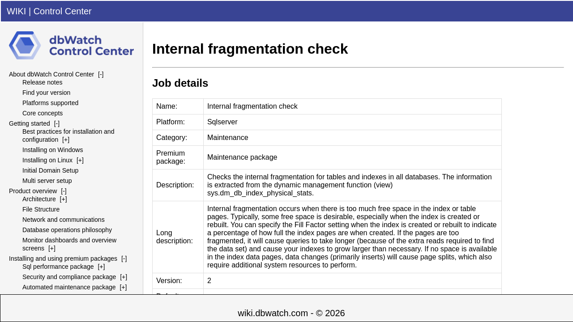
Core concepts (42, 113)
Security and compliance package (69, 276)
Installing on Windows (52, 149)
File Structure (41, 209)
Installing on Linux (47, 160)
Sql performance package (58, 266)
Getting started (29, 123)
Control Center (63, 11)
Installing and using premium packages (63, 258)
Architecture (39, 199)
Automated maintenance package (69, 287)
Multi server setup (47, 180)
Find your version (46, 92)
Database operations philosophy (67, 229)
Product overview (33, 191)
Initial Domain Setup (50, 170)
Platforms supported (50, 102)
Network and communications (63, 219)
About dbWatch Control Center (51, 74)
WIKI (16, 11)
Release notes (42, 82)
